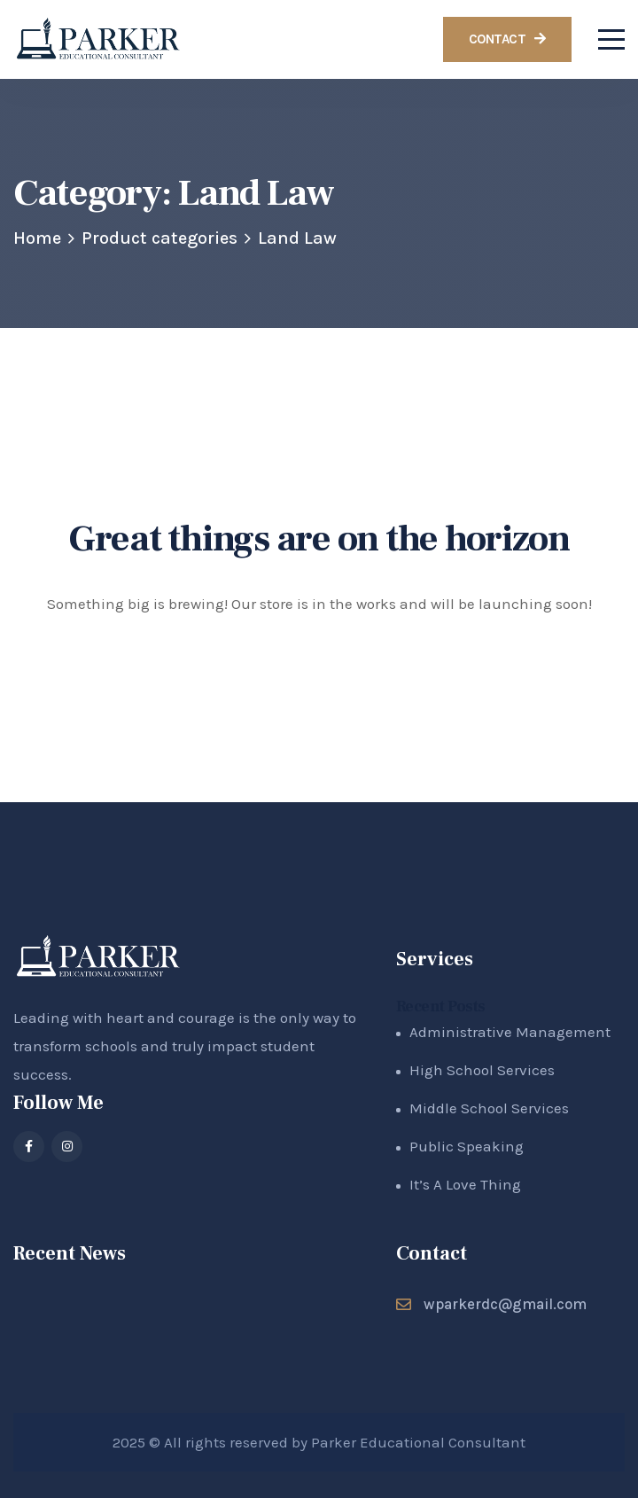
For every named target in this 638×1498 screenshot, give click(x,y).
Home (37, 238)
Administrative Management (510, 1032)
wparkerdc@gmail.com (505, 1304)
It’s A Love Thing (465, 1184)
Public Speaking (466, 1146)
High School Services (482, 1070)
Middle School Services (489, 1108)
